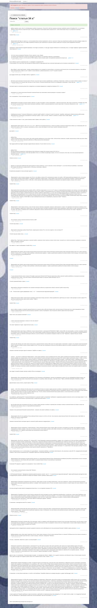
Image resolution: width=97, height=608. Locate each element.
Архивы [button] (25, 1)
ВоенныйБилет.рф (15, 1)
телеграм (17, 7)
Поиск (26, 21)
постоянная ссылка (83, 36)
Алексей (17, 34)
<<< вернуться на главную (18, 15)
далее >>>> (15, 30)
